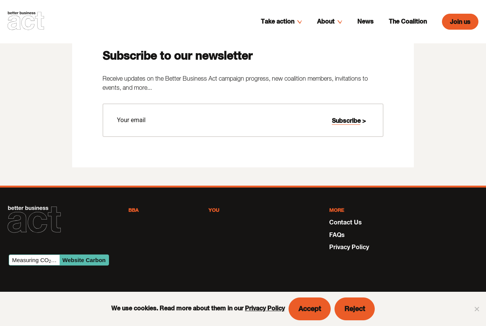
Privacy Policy (265, 308)
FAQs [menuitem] (337, 234)
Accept (309, 308)
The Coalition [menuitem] (408, 27)
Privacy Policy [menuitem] (349, 246)
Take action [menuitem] (277, 27)
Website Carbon (84, 260)
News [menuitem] (365, 27)
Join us (460, 28)
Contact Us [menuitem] (345, 222)
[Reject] (476, 309)
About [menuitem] (326, 27)
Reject (354, 308)
